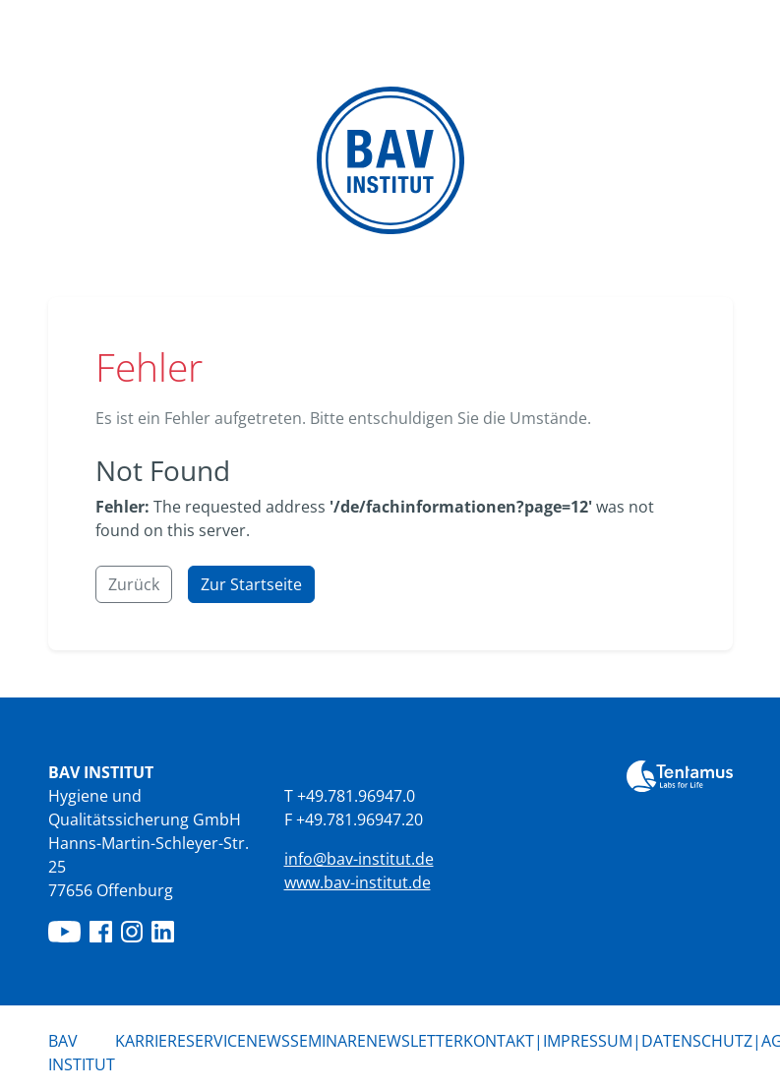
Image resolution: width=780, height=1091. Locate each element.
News (268, 1041)
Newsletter (414, 1041)
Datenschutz (696, 1041)
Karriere (150, 1041)
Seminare (328, 1041)
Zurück (133, 584)
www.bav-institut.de (357, 882)
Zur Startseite (251, 584)
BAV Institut (81, 1052)
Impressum (587, 1041)
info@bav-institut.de (359, 859)
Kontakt (498, 1041)
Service (216, 1041)
